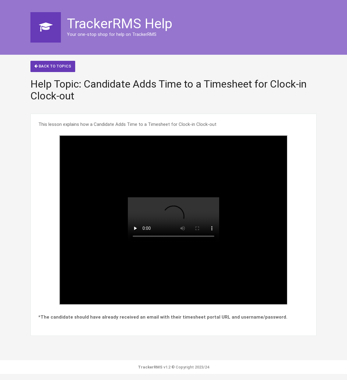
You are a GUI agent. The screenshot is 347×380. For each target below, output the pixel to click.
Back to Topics (52, 66)
